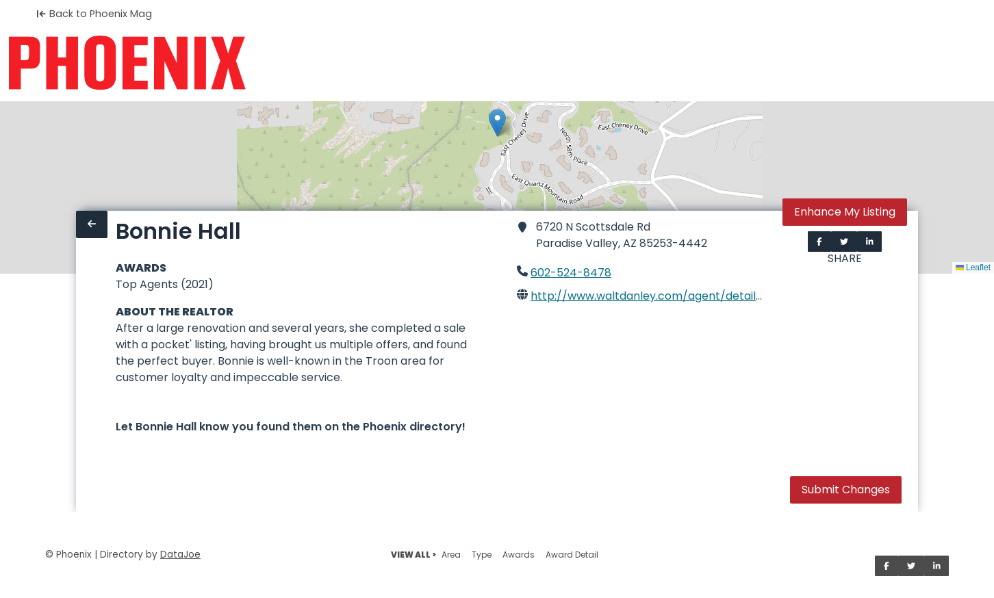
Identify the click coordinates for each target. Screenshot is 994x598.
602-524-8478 (571, 273)
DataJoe (180, 554)
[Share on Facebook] (819, 241)
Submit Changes (846, 489)
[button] (497, 123)
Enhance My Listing (844, 212)
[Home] (127, 63)
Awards (518, 554)
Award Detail (572, 554)
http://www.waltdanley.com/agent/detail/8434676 (670, 296)
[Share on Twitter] (844, 241)
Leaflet (973, 267)
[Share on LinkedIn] (869, 241)
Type (482, 554)
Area (451, 554)
